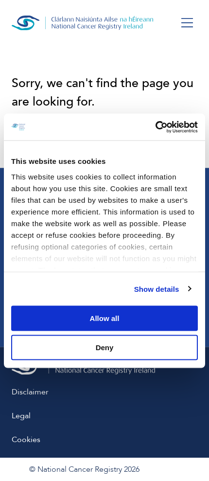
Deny (105, 347)
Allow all (105, 318)
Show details (156, 289)
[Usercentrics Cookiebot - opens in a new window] (155, 127)
